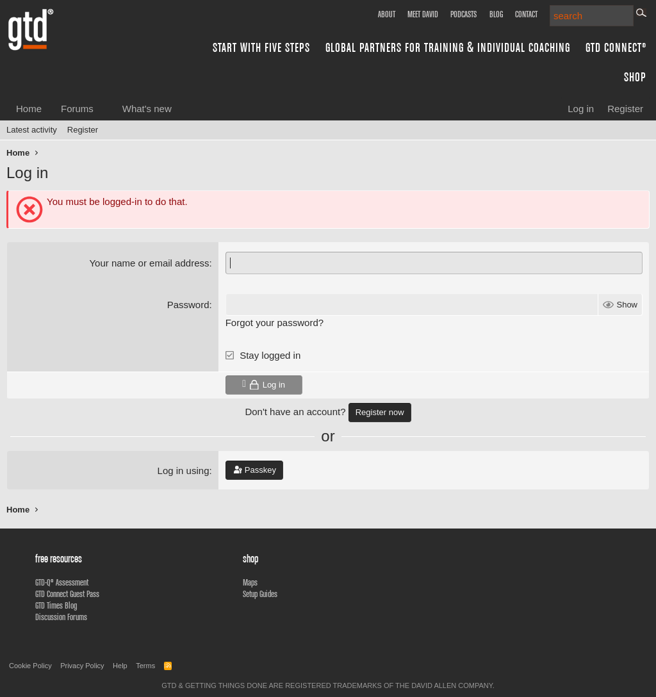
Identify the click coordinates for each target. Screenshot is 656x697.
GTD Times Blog (56, 605)
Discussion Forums (61, 617)
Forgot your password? (275, 322)
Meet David (422, 14)
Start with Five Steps (261, 47)
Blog (496, 14)
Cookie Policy (30, 665)
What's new (147, 108)
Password (188, 304)
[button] (104, 108)
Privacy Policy (82, 665)
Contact (526, 14)
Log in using (183, 470)
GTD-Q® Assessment (61, 582)
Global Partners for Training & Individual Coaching (447, 47)
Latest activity (31, 130)
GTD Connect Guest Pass (67, 594)
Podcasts (463, 14)
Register (82, 130)
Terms (145, 665)
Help (120, 665)
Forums (77, 108)
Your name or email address (149, 263)
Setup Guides (260, 594)
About (386, 14)
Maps (250, 582)
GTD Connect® (616, 47)
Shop (635, 77)
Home (29, 108)
